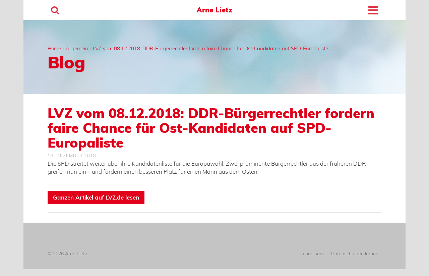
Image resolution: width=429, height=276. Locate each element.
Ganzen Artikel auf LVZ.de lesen (96, 197)
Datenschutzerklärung (354, 254)
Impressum (312, 254)
